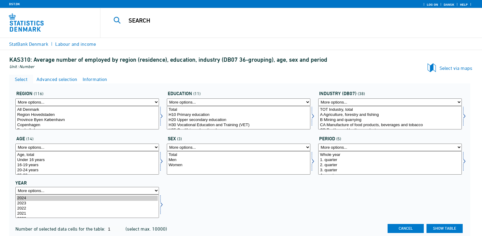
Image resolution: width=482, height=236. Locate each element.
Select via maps (455, 68)
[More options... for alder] (87, 147)
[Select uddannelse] (238, 117)
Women (238, 165)
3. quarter (390, 170)
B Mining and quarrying (390, 120)
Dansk (449, 4)
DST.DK (14, 4)
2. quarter (390, 165)
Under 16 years (87, 160)
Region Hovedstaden (87, 114)
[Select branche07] (390, 117)
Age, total (87, 154)
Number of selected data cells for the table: (60, 228)
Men (238, 160)
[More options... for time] (87, 190)
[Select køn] (238, 163)
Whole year (390, 154)
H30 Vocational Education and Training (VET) (238, 125)
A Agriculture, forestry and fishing (390, 114)
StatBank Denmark (28, 44)
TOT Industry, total (390, 109)
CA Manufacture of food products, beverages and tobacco (390, 125)
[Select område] (87, 117)
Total (238, 109)
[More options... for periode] (390, 147)
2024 (87, 198)
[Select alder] (87, 163)
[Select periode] (390, 163)
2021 (87, 213)
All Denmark (87, 109)
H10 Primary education (238, 114)
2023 (87, 203)
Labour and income (75, 44)
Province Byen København (87, 120)
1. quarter (390, 160)
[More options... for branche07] (390, 102)
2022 (87, 208)
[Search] (277, 20)
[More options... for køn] (238, 147)
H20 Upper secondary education (238, 120)
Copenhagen (87, 125)
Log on (432, 4)
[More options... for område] (87, 102)
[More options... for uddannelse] (238, 102)
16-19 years (87, 165)
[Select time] (87, 206)
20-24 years (87, 170)
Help (464, 4)
